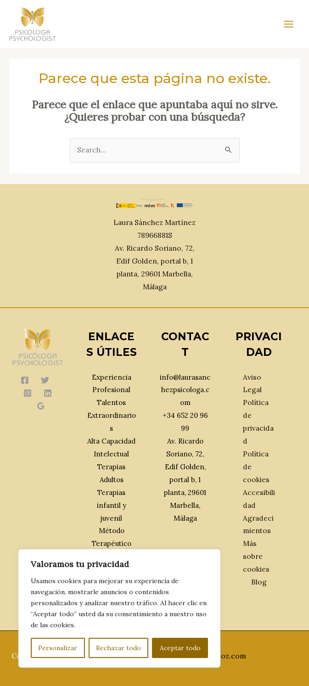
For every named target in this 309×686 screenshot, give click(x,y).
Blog (259, 581)
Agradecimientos (258, 524)
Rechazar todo (118, 648)
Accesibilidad (259, 499)
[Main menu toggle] (289, 24)
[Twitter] (45, 380)
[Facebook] (25, 380)
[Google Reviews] (41, 406)
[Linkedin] (48, 393)
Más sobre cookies (256, 556)
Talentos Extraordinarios (111, 415)
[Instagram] (27, 393)
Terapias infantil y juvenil (111, 505)
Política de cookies (256, 466)
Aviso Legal (252, 383)
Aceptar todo (180, 648)
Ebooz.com (227, 655)
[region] (119, 608)
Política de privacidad (258, 421)
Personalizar (57, 648)
